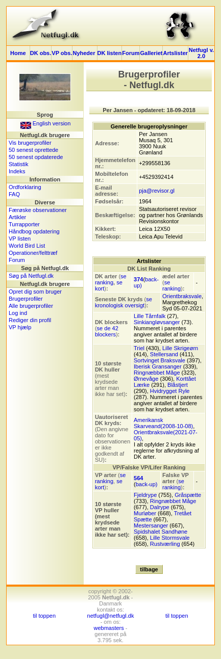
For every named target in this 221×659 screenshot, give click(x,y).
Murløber (145, 513)
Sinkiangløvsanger (157, 322)
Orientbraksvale (182, 296)
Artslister (175, 53)
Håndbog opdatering (34, 231)
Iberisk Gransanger (158, 366)
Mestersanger (151, 525)
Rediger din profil (30, 320)
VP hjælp (20, 327)
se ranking (111, 279)
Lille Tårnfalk (149, 316)
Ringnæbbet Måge (157, 373)
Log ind (18, 313)
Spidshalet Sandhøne (160, 532)
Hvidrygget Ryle (170, 391)
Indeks (17, 171)
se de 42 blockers (106, 331)
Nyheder (84, 53)
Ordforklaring (25, 187)
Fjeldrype (145, 495)
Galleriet (151, 53)
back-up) (147, 484)
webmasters (108, 628)
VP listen (20, 238)
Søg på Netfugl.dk (31, 276)
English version (45, 123)
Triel (139, 348)
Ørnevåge (146, 379)
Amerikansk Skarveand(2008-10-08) (163, 423)
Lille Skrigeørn (180, 348)
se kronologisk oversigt (123, 302)
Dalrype (159, 507)
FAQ (14, 194)
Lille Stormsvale (170, 538)
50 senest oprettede (33, 150)
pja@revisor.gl (157, 191)
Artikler (17, 217)
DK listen (109, 53)
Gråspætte (188, 495)
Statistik (19, 164)
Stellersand (164, 354)
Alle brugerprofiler (31, 306)
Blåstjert (177, 385)
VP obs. (62, 53)
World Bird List (27, 246)
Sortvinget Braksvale (159, 360)
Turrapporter (24, 224)
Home (18, 53)
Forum (130, 53)
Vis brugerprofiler (30, 143)
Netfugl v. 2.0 (201, 53)
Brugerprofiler (26, 299)
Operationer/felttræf (33, 253)
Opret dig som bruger (35, 291)
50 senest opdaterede (36, 157)
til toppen (44, 616)
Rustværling (165, 544)
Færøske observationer (38, 210)
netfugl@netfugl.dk (110, 616)
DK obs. (41, 53)
